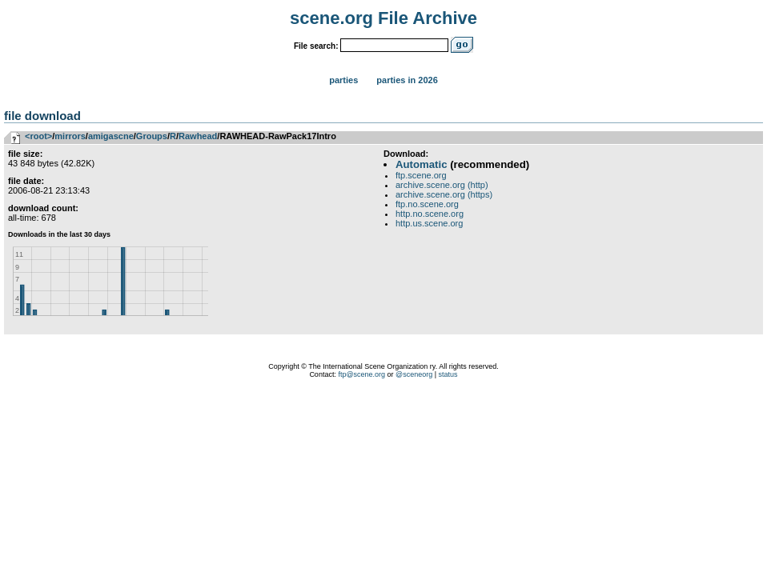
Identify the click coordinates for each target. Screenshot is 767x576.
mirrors (70, 136)
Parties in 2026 (406, 80)
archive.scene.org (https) (444, 194)
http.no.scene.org (430, 213)
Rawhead (198, 136)
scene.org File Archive (383, 18)
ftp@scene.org (361, 374)
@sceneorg (414, 374)
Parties (343, 80)
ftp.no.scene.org (427, 204)
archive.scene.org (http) (442, 185)
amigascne (111, 136)
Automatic (421, 164)
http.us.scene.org (429, 223)
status (448, 374)
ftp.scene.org (421, 175)
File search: (316, 46)
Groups (151, 136)
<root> (38, 136)
